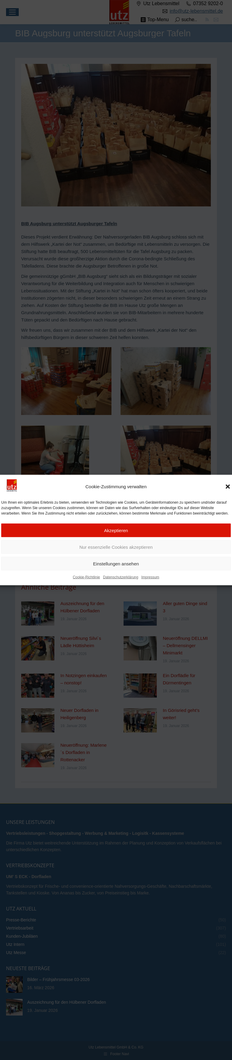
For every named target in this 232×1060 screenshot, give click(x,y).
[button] (228, 488)
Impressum (150, 578)
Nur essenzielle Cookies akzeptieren (116, 548)
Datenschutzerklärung (120, 578)
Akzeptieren (116, 531)
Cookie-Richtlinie (86, 578)
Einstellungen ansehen (116, 565)
